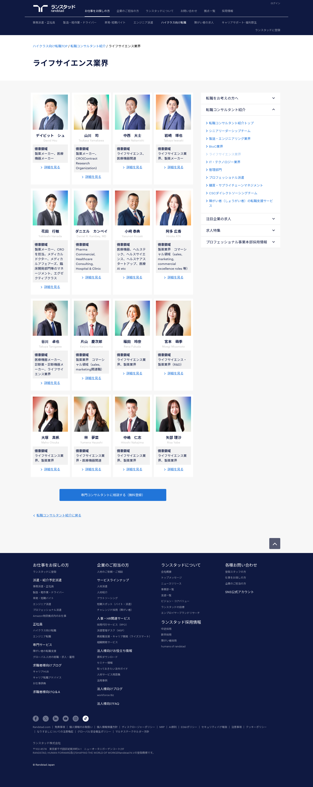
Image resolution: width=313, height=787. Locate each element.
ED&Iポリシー (189, 727)
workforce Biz (105, 695)
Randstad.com (42, 727)
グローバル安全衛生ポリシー (94, 731)
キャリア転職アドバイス (47, 677)
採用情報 (227, 11)
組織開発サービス (107, 642)
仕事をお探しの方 (235, 577)
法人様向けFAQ (108, 703)
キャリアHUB (41, 671)
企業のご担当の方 (128, 11)
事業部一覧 (167, 589)
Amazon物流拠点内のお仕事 (49, 615)
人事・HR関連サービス (113, 618)
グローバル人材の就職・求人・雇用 (53, 657)
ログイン (275, 3)
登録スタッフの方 (235, 571)
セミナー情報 (105, 662)
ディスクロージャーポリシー (138, 727)
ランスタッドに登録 (267, 30)
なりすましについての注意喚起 (55, 731)
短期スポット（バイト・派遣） (115, 604)
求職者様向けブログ (47, 665)
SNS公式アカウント (239, 592)
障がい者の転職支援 (44, 651)
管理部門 (215, 170)
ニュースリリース (171, 583)
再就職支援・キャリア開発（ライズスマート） (124, 636)
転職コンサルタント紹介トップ (231, 123)
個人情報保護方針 (107, 727)
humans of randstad (173, 646)
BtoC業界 (216, 146)
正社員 (38, 624)
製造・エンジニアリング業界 (230, 138)
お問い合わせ (188, 11)
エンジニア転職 (42, 636)
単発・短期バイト (43, 598)
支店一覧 (166, 595)
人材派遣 (102, 586)
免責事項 (60, 727)
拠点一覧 (209, 11)
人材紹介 (102, 592)
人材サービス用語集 (108, 674)
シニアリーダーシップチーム (230, 131)
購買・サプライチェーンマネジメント (236, 185)
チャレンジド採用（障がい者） (115, 609)
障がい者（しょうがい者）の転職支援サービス (241, 203)
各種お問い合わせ (241, 565)
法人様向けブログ (110, 689)
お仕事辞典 (39, 683)
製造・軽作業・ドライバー (80, 22)
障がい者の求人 (204, 22)
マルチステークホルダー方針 (132, 731)
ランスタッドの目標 (172, 607)
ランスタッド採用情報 (181, 622)
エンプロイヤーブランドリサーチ (180, 612)
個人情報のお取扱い (81, 727)
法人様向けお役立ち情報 (114, 651)
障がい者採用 (169, 640)
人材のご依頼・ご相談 (110, 571)
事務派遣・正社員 (44, 22)
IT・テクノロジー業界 (224, 162)
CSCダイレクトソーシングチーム (233, 193)
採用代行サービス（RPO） (112, 624)
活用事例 (102, 680)
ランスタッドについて (160, 11)
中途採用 (166, 628)
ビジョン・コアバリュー (175, 601)
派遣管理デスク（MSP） (111, 630)
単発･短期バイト (115, 22)
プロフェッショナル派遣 (226, 177)
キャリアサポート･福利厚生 (239, 22)
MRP (162, 727)
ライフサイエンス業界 (225, 154)
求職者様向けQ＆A (46, 692)
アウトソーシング (107, 598)
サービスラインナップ (113, 580)
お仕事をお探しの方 (97, 11)
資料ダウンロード (107, 657)
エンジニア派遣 (143, 22)
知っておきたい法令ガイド (112, 668)
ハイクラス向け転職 (173, 22)
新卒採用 (166, 634)
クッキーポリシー (256, 727)
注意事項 (236, 727)
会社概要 (166, 571)
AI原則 (173, 727)
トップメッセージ (171, 577)
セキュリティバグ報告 (214, 727)
